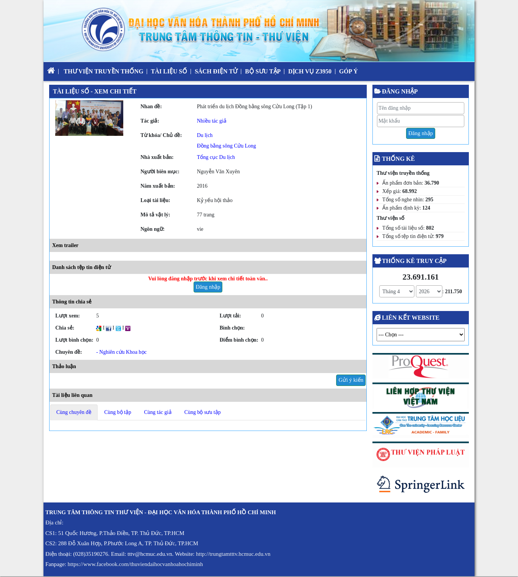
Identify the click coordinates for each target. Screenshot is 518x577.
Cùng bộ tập (117, 412)
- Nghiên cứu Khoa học (121, 352)
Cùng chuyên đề (74, 412)
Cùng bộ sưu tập (203, 412)
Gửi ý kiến (350, 380)
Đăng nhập (208, 287)
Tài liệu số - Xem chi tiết (94, 91)
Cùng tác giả (158, 412)
